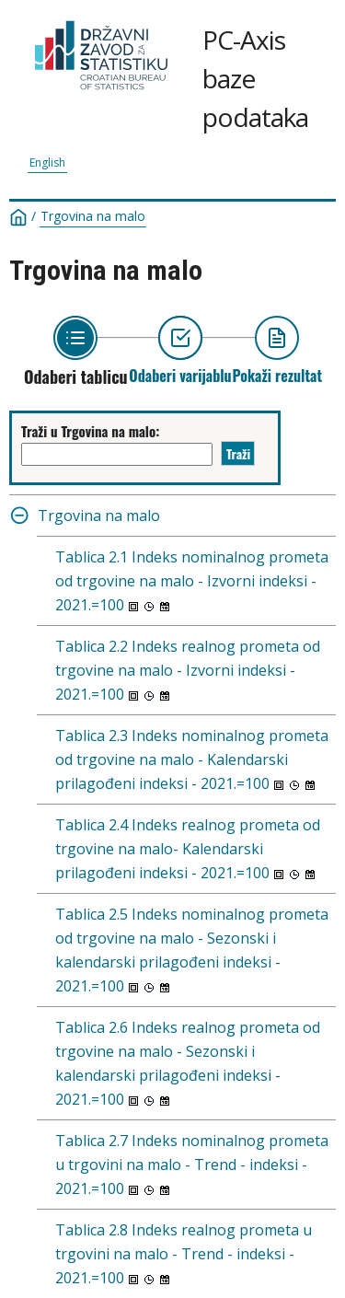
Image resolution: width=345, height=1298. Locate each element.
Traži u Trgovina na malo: (90, 431)
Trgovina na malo (92, 216)
